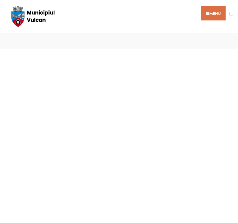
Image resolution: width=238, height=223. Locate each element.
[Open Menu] (231, 14)
